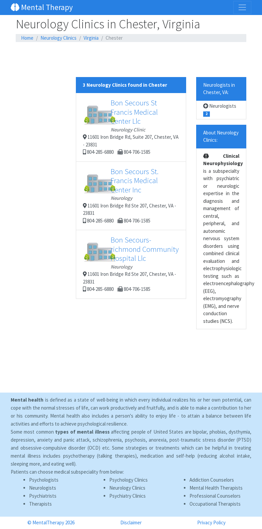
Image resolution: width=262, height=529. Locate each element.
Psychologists (43, 480)
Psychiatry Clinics (127, 496)
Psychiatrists (42, 496)
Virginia (91, 38)
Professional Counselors (215, 496)
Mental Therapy (42, 7)
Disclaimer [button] (131, 522)
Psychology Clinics (128, 480)
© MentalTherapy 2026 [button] (51, 522)
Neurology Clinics (58, 38)
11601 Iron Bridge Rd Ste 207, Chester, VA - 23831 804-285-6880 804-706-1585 (129, 195)
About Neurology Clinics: (221, 136)
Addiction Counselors (211, 480)
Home (27, 38)
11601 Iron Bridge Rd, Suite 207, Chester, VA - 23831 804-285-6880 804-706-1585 (130, 126)
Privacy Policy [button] (211, 522)
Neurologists (219, 110)
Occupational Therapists (215, 504)
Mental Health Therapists (216, 488)
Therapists (40, 504)
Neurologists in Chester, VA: (219, 89)
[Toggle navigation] (242, 7)
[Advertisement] (131, 60)
